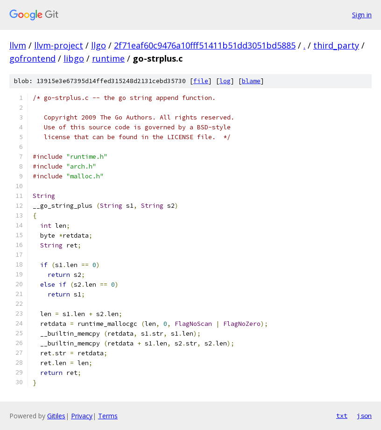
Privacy (81, 415)
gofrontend (32, 58)
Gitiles (56, 415)
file (200, 81)
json (364, 415)
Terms (108, 415)
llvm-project (58, 45)
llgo (98, 45)
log (225, 81)
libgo (74, 58)
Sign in (362, 14)
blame (251, 81)
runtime (108, 58)
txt (341, 415)
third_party (336, 45)
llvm (17, 45)
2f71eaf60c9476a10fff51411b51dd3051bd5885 (205, 45)
